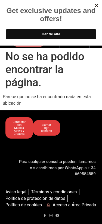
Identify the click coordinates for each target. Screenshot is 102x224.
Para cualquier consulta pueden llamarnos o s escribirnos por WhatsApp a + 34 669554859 (57, 167)
